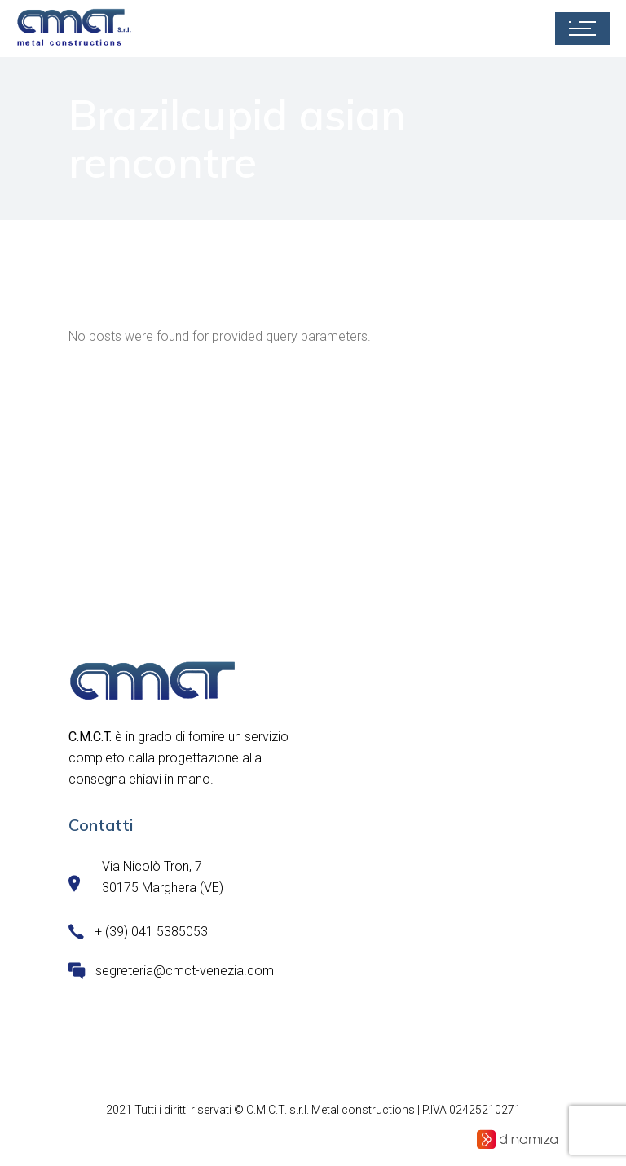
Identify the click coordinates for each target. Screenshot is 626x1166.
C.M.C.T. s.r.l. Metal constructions (330, 1109)
